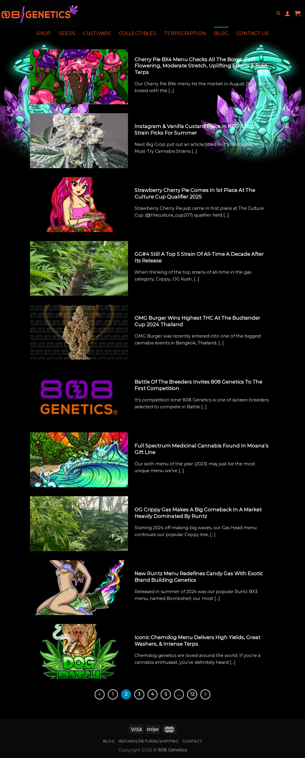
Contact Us (252, 33)
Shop (43, 33)
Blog (221, 33)
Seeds (67, 33)
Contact (192, 741)
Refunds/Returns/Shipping (149, 741)
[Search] (278, 13)
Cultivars (97, 33)
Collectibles (137, 33)
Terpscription (185, 33)
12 (192, 694)
